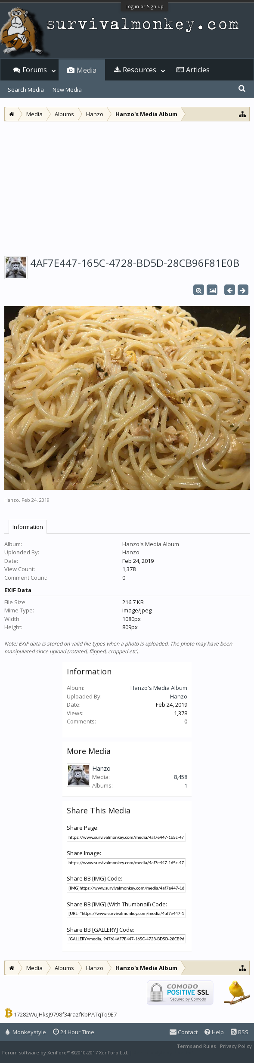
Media (86, 70)
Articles (198, 69)
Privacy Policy (236, 1046)
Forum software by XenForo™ (65, 1052)
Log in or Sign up (144, 6)
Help (214, 1032)
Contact (184, 1032)
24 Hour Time (73, 1032)
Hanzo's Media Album (150, 544)
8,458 (180, 777)
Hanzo (11, 500)
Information (27, 527)
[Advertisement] (127, 186)
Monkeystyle (26, 1032)
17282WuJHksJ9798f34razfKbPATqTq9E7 (65, 1014)
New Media (67, 89)
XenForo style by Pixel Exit (164, 1052)
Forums (34, 69)
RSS (239, 1032)
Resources (139, 69)
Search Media (26, 89)
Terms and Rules (196, 1046)
